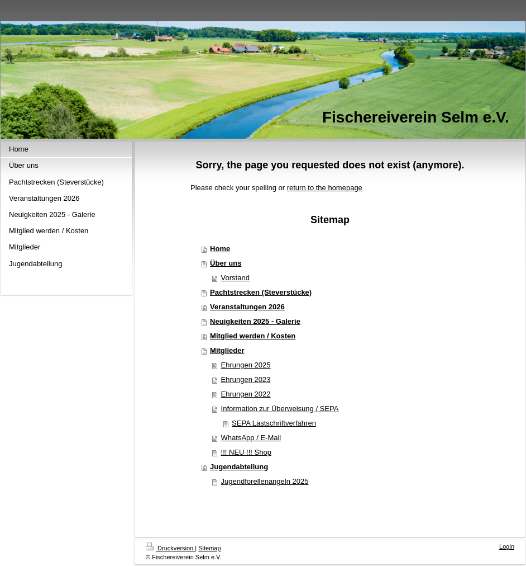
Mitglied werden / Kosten (252, 336)
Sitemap (209, 548)
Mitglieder (227, 350)
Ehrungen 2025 (246, 365)
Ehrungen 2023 (246, 379)
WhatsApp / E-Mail (251, 437)
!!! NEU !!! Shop (246, 452)
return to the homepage (324, 187)
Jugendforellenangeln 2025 (265, 481)
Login (506, 546)
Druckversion (170, 548)
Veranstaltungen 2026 (247, 307)
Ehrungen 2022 (246, 394)
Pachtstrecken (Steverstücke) (261, 292)
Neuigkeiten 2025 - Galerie (255, 321)
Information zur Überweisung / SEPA (280, 408)
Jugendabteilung (239, 467)
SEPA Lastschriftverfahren (274, 423)
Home (220, 248)
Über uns (225, 263)
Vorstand (235, 277)
